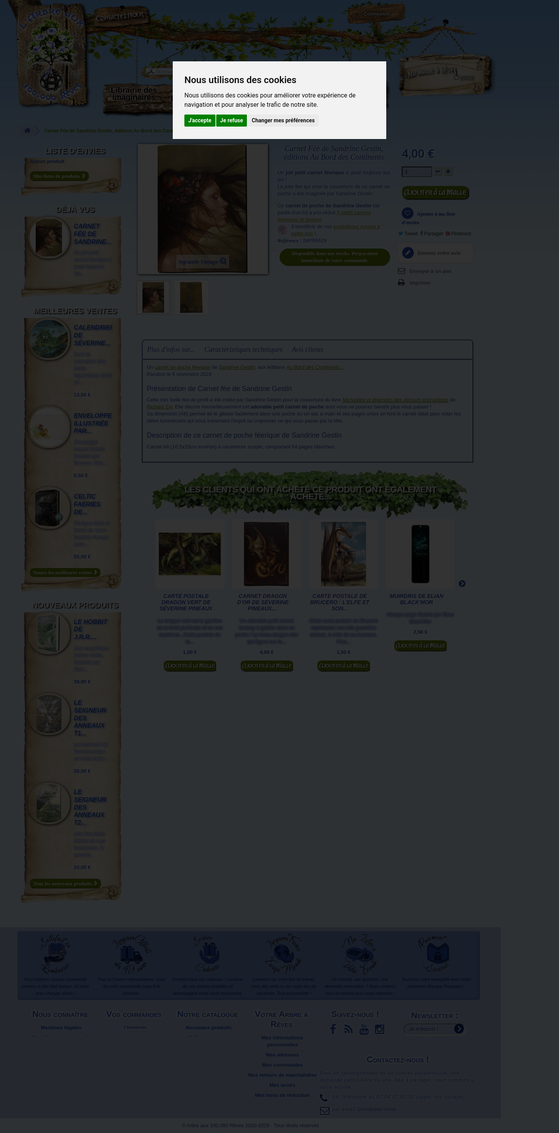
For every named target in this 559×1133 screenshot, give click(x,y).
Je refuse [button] (231, 120)
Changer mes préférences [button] (283, 120)
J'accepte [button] (200, 120)
